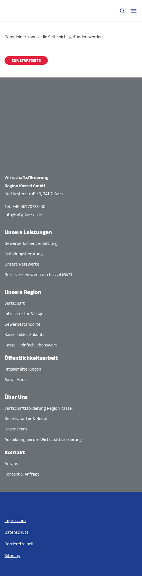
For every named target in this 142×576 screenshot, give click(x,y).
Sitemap (12, 555)
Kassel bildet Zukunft (24, 334)
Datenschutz (16, 532)
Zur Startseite (26, 60)
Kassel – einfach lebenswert (31, 344)
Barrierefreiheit (19, 543)
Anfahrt (12, 463)
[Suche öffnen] (122, 11)
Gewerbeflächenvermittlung (31, 243)
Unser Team (16, 428)
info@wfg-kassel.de (23, 214)
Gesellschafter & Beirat (26, 418)
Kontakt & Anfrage (22, 474)
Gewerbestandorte (22, 324)
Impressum (15, 520)
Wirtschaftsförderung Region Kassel (39, 408)
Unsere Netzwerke (22, 264)
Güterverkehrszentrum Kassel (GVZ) (38, 274)
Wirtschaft (15, 303)
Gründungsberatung (24, 253)
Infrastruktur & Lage (24, 313)
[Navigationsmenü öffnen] (133, 11)
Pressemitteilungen (23, 369)
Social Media (16, 379)
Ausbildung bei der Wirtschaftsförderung (43, 439)
